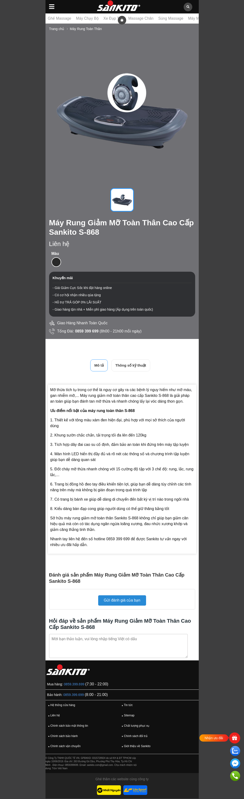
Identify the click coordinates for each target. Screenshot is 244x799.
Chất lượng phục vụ (134, 726)
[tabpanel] (122, 111)
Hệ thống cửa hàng (61, 705)
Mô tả (99, 365)
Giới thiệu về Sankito (135, 747)
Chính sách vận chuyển (63, 747)
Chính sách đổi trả (133, 736)
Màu (55, 254)
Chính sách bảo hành (62, 736)
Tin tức (126, 705)
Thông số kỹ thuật (130, 365)
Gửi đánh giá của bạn (122, 600)
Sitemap (127, 716)
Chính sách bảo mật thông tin (67, 726)
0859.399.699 (74, 684)
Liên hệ (53, 716)
